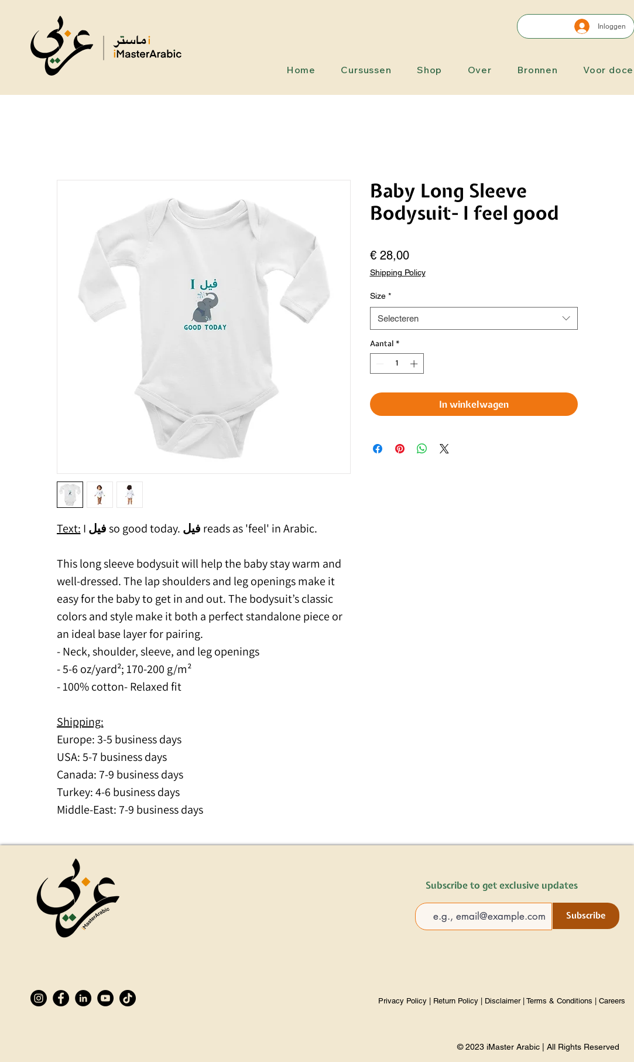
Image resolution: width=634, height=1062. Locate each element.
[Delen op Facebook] (378, 449)
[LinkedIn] (83, 998)
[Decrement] (379, 364)
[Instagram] (38, 998)
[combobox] (474, 318)
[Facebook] (61, 998)
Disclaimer (502, 1000)
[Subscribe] (586, 916)
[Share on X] (444, 449)
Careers (612, 1000)
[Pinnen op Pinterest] (400, 449)
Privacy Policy (403, 1000)
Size (380, 295)
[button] (361, 69)
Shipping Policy (398, 272)
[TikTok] (127, 998)
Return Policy (455, 1000)
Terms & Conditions (559, 1000)
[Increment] (415, 364)
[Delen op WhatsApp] (422, 449)
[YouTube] (105, 998)
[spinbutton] (396, 364)
